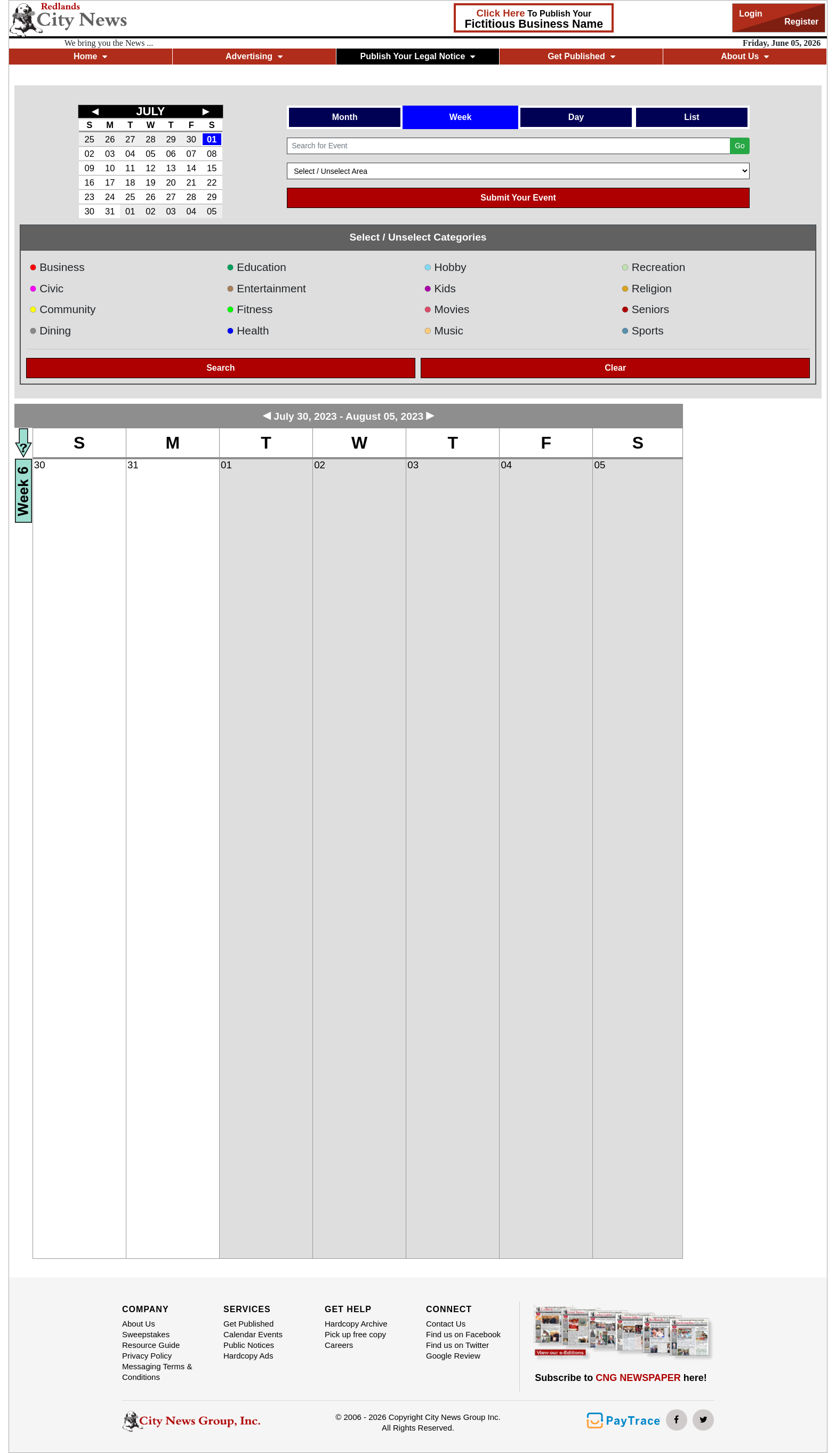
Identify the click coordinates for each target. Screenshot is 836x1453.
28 (150, 139)
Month (345, 117)
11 (130, 168)
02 (89, 153)
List (691, 117)
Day (576, 117)
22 (211, 182)
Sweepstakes (146, 1334)
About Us (745, 56)
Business (57, 267)
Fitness (250, 309)
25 (89, 139)
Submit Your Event (518, 197)
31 (110, 211)
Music (443, 330)
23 (89, 197)
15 (211, 168)
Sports (642, 330)
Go (740, 145)
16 (89, 182)
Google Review (453, 1355)
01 (211, 139)
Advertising (254, 56)
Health (248, 330)
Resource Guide (151, 1345)
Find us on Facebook (463, 1334)
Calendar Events (253, 1334)
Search (220, 367)
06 (170, 153)
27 (130, 139)
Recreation (653, 267)
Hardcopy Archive (356, 1323)
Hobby (445, 267)
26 (110, 139)
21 (191, 182)
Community (62, 309)
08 (211, 153)
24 (110, 197)
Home (90, 56)
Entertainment (266, 288)
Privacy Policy (147, 1355)
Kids (440, 288)
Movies (446, 309)
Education (256, 267)
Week (460, 117)
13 (170, 168)
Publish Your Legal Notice (418, 56)
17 (110, 182)
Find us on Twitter (457, 1345)
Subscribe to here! (621, 1377)
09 (89, 168)
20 (170, 182)
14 (191, 168)
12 (150, 168)
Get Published (581, 56)
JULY (150, 111)
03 (110, 153)
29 (170, 139)
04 (130, 153)
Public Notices (248, 1345)
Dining (50, 330)
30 (191, 139)
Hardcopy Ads (248, 1355)
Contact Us (445, 1323)
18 (130, 182)
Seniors (645, 309)
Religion (646, 288)
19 (150, 182)
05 (150, 153)
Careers (339, 1345)
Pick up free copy (355, 1334)
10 (110, 168)
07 (191, 153)
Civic (46, 288)
